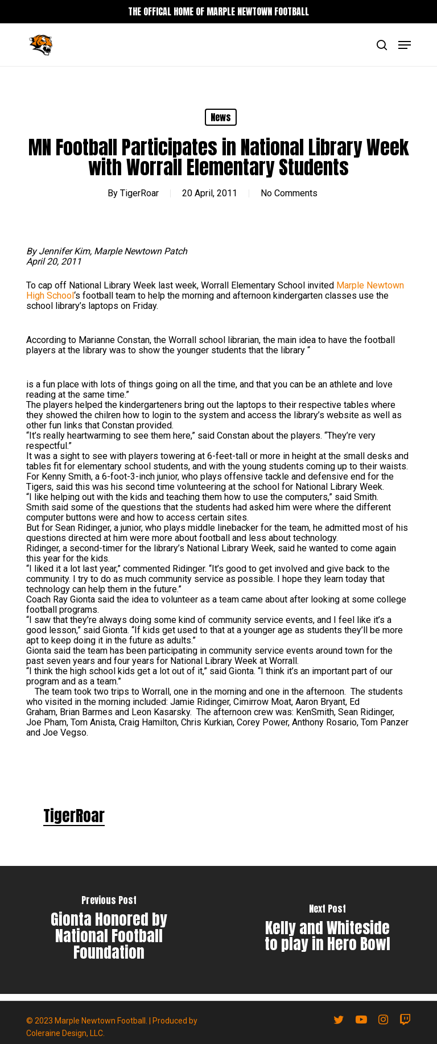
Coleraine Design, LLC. (65, 1033)
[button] (404, 45)
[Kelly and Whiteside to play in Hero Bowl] (327, 930)
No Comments (289, 193)
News (221, 117)
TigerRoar (139, 193)
